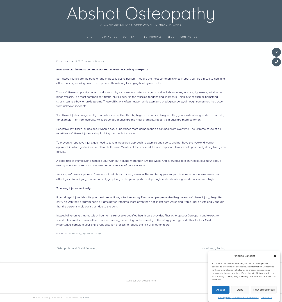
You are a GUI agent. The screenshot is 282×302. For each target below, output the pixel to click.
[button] (275, 256)
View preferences (264, 289)
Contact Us (266, 297)
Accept (220, 289)
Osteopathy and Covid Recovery (77, 248)
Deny (240, 289)
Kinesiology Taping (213, 248)
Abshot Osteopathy (141, 13)
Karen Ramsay (96, 61)
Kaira (86, 297)
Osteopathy (74, 233)
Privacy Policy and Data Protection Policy (238, 297)
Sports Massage (92, 233)
